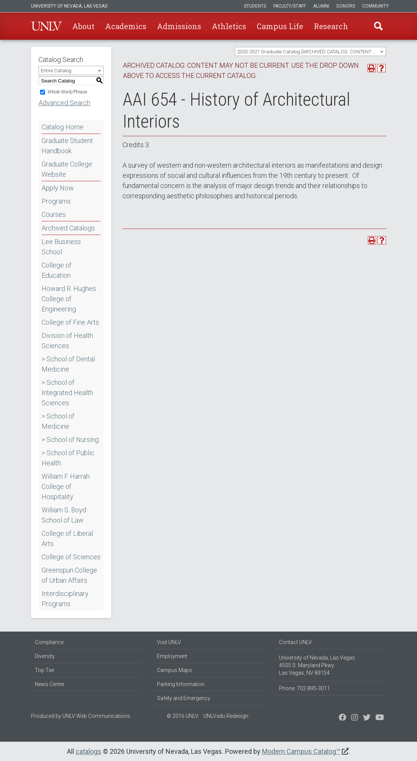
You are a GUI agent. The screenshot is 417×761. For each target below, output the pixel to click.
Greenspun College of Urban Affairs (69, 575)
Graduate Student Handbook (67, 146)
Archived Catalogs (68, 228)
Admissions (179, 26)
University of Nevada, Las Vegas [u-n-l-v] (69, 6)
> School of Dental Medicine (68, 364)
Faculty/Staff (289, 6)
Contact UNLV (295, 642)
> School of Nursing (70, 440)
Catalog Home (63, 127)
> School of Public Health (68, 458)
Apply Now (58, 188)
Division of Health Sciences (67, 340)
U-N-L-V (46, 26)
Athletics (229, 26)
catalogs (88, 751)
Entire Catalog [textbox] (56, 70)
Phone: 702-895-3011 (304, 688)
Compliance (49, 642)
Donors (345, 6)
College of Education (56, 270)
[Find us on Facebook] (342, 718)
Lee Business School (61, 247)
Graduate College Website (67, 169)
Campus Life (280, 26)
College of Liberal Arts (67, 538)
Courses (54, 214)
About (83, 26)
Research (331, 26)
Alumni (321, 6)
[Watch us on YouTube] (380, 718)
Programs (56, 201)
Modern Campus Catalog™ (301, 751)
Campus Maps (174, 670)
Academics (125, 26)
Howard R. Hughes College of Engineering (69, 299)
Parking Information (181, 684)
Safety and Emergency (183, 698)
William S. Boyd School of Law (64, 515)
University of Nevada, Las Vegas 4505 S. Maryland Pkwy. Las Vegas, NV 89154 (317, 665)
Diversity (45, 656)
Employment (172, 656)
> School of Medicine (58, 421)
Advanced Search (64, 103)
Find (378, 26)
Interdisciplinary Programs (65, 599)
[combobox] (310, 51)
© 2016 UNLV (182, 716)
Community (375, 6)
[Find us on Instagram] (366, 718)
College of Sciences (71, 557)
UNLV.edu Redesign (225, 716)
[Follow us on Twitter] (354, 718)
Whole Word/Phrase (67, 92)
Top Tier (44, 670)
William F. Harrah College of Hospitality (66, 486)
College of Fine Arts (70, 322)
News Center (50, 684)
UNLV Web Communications (96, 716)
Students (255, 6)
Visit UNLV (169, 642)
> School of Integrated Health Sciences (67, 392)
